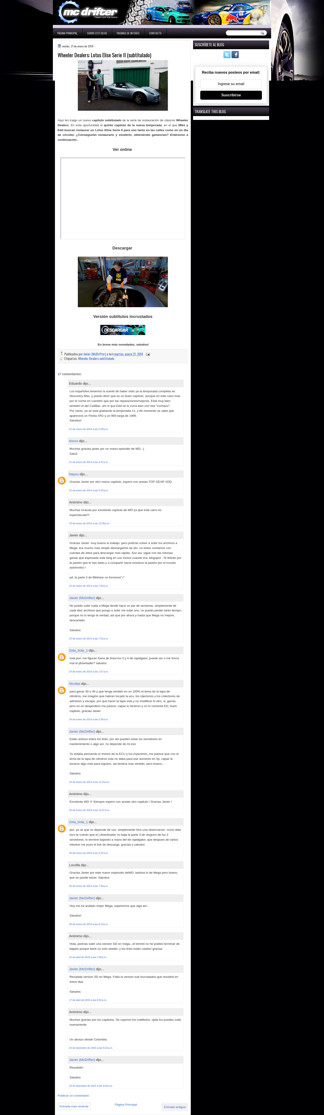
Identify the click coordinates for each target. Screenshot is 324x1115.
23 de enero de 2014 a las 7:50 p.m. (88, 585)
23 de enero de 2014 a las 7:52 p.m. (88, 638)
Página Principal (67, 33)
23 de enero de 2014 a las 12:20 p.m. (89, 523)
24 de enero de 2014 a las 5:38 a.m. (88, 719)
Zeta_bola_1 (78, 650)
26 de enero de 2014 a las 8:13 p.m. (88, 924)
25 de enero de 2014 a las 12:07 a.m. (89, 810)
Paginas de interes (128, 33)
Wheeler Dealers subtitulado (96, 358)
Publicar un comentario (73, 1095)
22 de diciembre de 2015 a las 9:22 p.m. (91, 1048)
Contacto (155, 33)
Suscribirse (231, 95)
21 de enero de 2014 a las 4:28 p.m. (88, 429)
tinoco (73, 441)
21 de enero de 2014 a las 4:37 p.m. (88, 462)
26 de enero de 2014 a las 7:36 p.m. (88, 886)
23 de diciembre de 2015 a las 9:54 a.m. (91, 1085)
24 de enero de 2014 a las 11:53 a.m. (89, 782)
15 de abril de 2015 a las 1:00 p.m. (88, 957)
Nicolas (74, 683)
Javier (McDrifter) (82, 598)
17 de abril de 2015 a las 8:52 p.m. (88, 1000)
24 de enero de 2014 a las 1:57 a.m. (88, 671)
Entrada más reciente (74, 1106)
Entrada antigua (175, 1107)
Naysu (74, 474)
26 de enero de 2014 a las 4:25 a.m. (88, 853)
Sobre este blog (97, 33)
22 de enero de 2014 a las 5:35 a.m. (88, 490)
